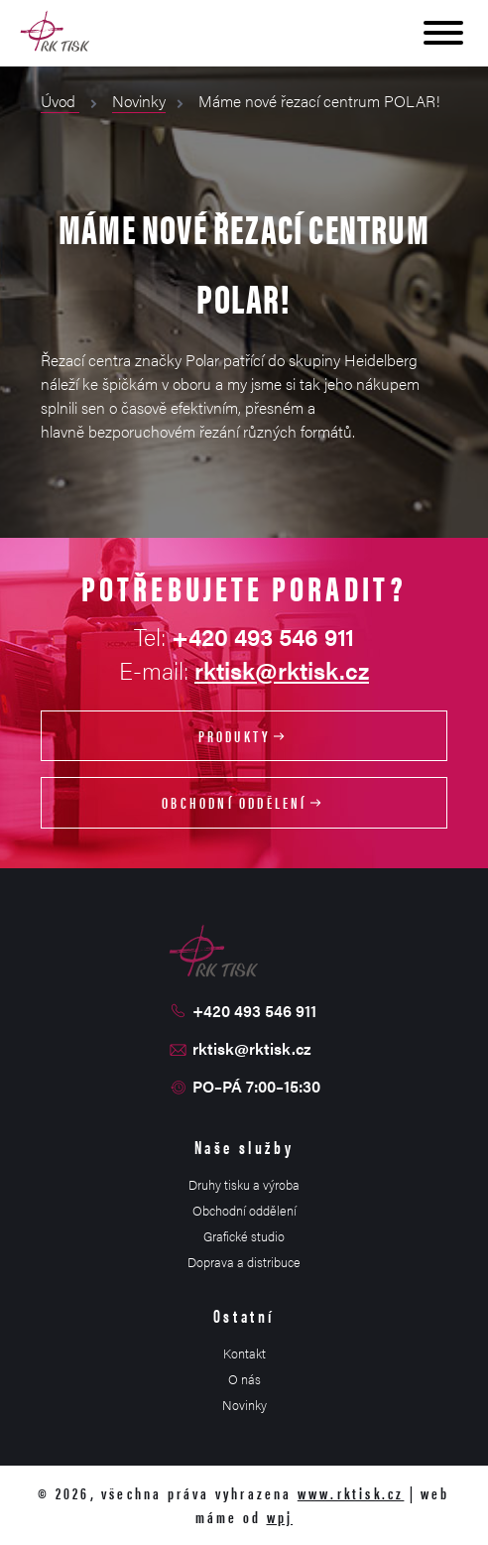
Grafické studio (244, 1235)
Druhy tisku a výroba (244, 1184)
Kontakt (244, 1353)
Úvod (60, 100)
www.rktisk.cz (351, 1492)
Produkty (244, 735)
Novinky (139, 100)
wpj (280, 1516)
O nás (244, 1378)
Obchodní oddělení (244, 802)
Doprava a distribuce (244, 1261)
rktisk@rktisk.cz (281, 670)
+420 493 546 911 (254, 1010)
